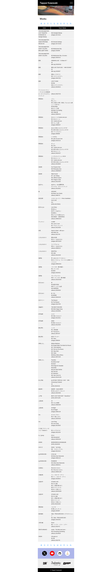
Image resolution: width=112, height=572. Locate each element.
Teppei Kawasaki (49, 2)
